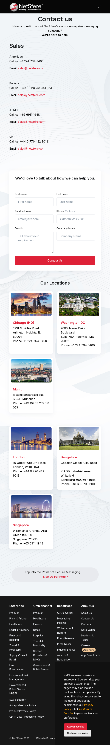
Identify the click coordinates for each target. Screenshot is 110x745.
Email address (23, 211)
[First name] (34, 201)
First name (21, 194)
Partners (86, 624)
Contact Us (55, 260)
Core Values (88, 629)
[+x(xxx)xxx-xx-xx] (76, 218)
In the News (64, 643)
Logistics (38, 635)
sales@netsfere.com (31, 68)
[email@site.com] (34, 218)
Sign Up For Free (56, 576)
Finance (38, 624)
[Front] (26, 8)
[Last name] (76, 201)
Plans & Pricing (18, 618)
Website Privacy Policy (49, 738)
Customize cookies (77, 733)
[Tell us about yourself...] (34, 242)
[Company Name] (76, 236)
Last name (62, 194)
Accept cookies (75, 726)
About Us (86, 612)
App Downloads (90, 655)
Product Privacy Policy (22, 710)
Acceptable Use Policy (22, 705)
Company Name (66, 228)
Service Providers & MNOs (40, 655)
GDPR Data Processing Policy (26, 716)
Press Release (65, 638)
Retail (36, 629)
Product (14, 612)
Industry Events (66, 649)
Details (19, 228)
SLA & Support (17, 699)
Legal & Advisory (19, 629)
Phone (67, 211)
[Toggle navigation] (98, 8)
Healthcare (15, 624)
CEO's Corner (65, 612)
